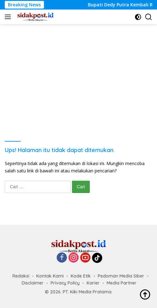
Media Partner (122, 283)
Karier (93, 283)
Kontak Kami (50, 276)
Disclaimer (33, 283)
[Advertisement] (78, 71)
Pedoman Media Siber (121, 276)
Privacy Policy (65, 283)
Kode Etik (81, 276)
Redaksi (20, 276)
